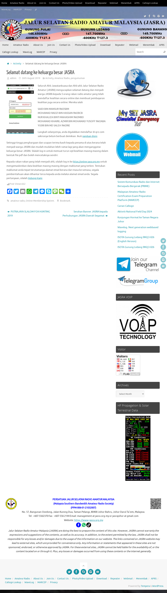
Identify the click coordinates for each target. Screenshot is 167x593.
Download (90, 3)
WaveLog (6, 9)
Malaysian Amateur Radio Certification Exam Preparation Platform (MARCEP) (135, 196)
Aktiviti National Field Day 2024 (135, 211)
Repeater (102, 3)
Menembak (126, 3)
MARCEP (17, 9)
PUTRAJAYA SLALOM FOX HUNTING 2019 (28, 213)
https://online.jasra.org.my (88, 161)
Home (4, 3)
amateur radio (18, 200)
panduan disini (91, 136)
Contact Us (54, 3)
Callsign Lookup (150, 3)
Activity (17, 63)
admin (13, 78)
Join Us (42, 3)
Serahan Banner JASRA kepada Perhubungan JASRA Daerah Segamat (85, 213)
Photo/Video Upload (72, 3)
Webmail (114, 3)
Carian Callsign (126, 206)
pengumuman (78, 78)
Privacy (28, 9)
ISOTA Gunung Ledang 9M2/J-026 (136, 247)
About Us (31, 3)
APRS (137, 3)
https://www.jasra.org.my (88, 520)
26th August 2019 (31, 78)
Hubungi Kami (36, 178)
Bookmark (65, 200)
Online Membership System (40, 200)
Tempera (145, 586)
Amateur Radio (17, 3)
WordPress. (158, 586)
